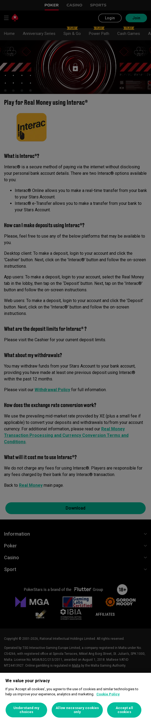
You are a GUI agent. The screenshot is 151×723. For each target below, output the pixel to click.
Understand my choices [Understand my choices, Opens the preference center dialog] (26, 710)
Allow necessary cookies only (77, 710)
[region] (75, 698)
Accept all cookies (124, 710)
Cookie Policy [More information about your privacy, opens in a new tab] (108, 694)
